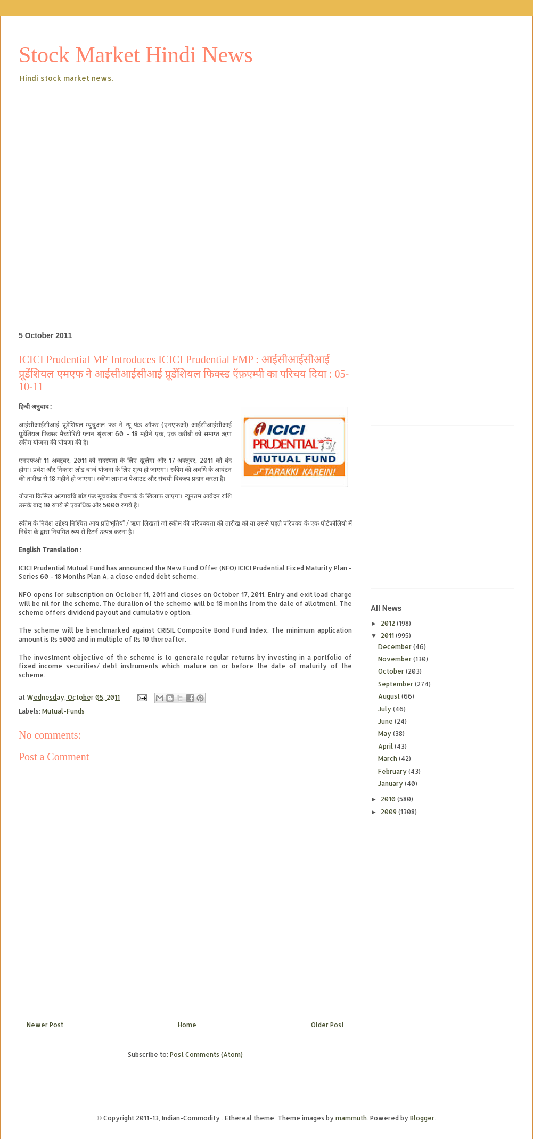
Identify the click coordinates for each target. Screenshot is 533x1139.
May (385, 734)
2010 (389, 799)
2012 (389, 623)
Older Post (327, 1025)
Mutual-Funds (63, 711)
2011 (388, 636)
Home (187, 1025)
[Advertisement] (100, 190)
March (388, 759)
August (389, 696)
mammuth (351, 1118)
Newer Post (45, 1025)
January (391, 784)
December (395, 647)
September (396, 684)
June (386, 721)
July (385, 709)
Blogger (422, 1118)
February (393, 771)
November (395, 659)
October (392, 671)
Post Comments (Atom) (206, 1055)
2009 (389, 812)
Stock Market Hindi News (136, 55)
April (386, 746)
